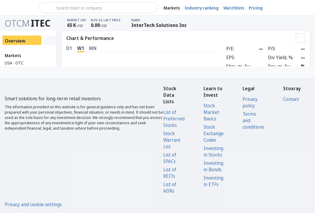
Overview (15, 41)
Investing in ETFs (213, 181)
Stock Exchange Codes (213, 133)
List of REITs (169, 172)
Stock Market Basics (211, 112)
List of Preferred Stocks (174, 118)
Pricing (256, 8)
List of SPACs (169, 157)
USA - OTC (14, 63)
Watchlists (233, 8)
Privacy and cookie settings (33, 204)
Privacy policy (250, 102)
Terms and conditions (253, 120)
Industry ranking (202, 8)
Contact (291, 99)
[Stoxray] (19, 7)
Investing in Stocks (213, 151)
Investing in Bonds (213, 166)
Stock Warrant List (171, 140)
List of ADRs (169, 187)
